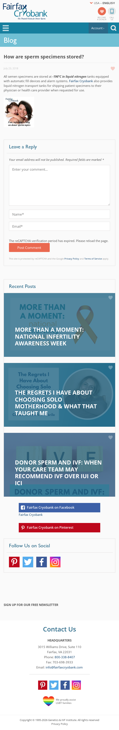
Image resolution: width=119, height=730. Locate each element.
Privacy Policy (71, 258)
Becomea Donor (101, 18)
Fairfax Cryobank (81, 81)
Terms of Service (93, 258)
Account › (97, 28)
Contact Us (59, 629)
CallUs (112, 18)
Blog (10, 40)
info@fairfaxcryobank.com (64, 667)
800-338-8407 (65, 657)
